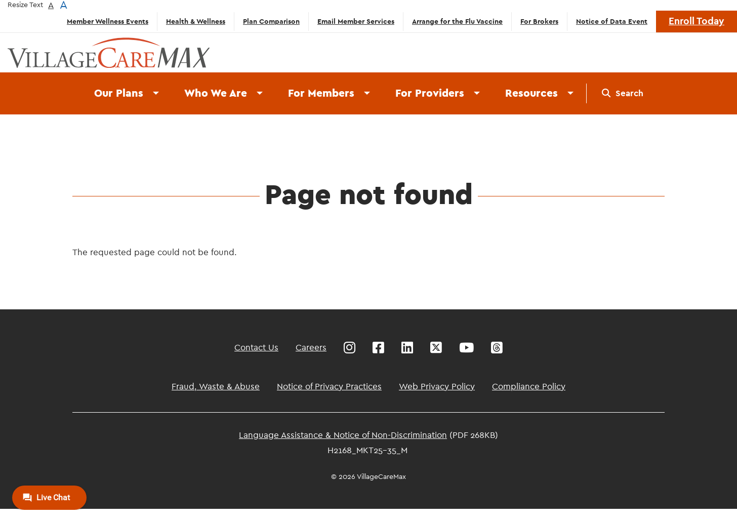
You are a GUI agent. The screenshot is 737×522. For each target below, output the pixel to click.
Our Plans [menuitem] (118, 93)
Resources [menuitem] (531, 93)
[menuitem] (623, 94)
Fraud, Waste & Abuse (216, 386)
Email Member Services (355, 21)
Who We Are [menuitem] (215, 93)
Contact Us (256, 347)
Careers (311, 347)
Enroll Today (696, 21)
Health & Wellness (195, 21)
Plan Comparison (271, 21)
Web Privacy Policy (437, 386)
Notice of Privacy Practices (329, 386)
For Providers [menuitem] (429, 93)
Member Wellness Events (107, 21)
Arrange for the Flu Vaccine (457, 21)
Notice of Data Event (611, 21)
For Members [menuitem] (321, 93)
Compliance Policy (528, 386)
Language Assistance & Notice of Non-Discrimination (343, 435)
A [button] (51, 5)
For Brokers (539, 21)
